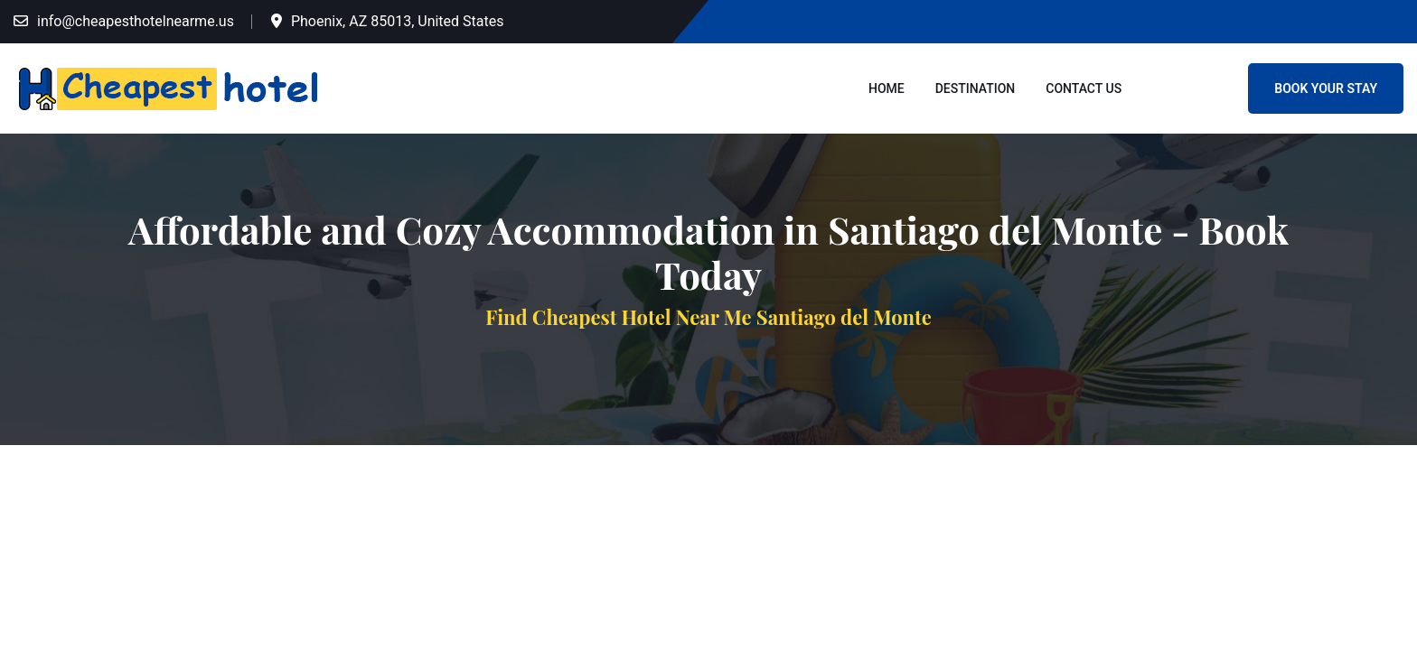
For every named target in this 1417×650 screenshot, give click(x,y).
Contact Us (1083, 88)
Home (886, 88)
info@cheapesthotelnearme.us (135, 21)
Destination (975, 88)
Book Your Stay (1325, 88)
